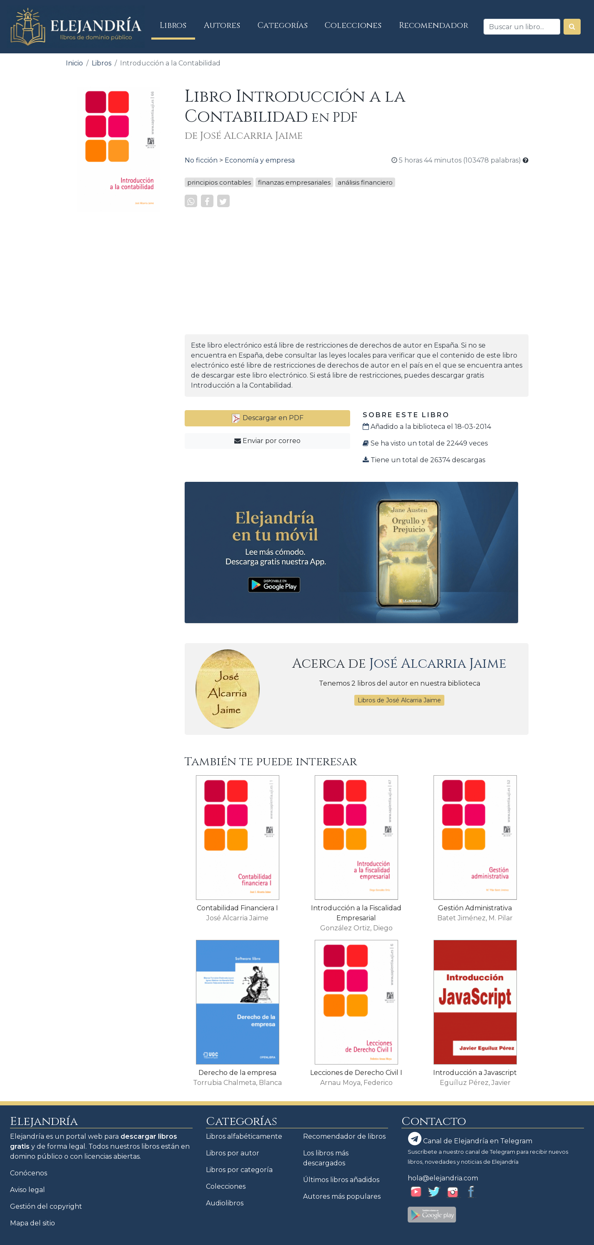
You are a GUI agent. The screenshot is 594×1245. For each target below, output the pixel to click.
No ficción (201, 160)
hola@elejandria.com (443, 1178)
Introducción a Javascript (475, 1073)
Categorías (283, 25)
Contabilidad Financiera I (237, 908)
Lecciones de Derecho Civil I (356, 1073)
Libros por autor (232, 1153)
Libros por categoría (239, 1170)
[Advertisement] (119, 343)
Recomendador (433, 25)
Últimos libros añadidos (341, 1180)
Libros (177, 25)
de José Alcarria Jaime (244, 136)
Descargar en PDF (267, 418)
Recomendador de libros (344, 1136)
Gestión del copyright (46, 1206)
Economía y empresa (260, 160)
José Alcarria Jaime (437, 664)
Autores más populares (342, 1196)
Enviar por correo (267, 441)
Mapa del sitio (32, 1223)
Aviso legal (27, 1190)
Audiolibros (224, 1203)
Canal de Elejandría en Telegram (470, 1138)
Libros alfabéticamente (244, 1136)
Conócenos (28, 1173)
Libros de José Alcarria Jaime (399, 700)
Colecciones (353, 25)
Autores (222, 25)
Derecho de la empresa (237, 1073)
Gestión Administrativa (475, 908)
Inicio (74, 63)
